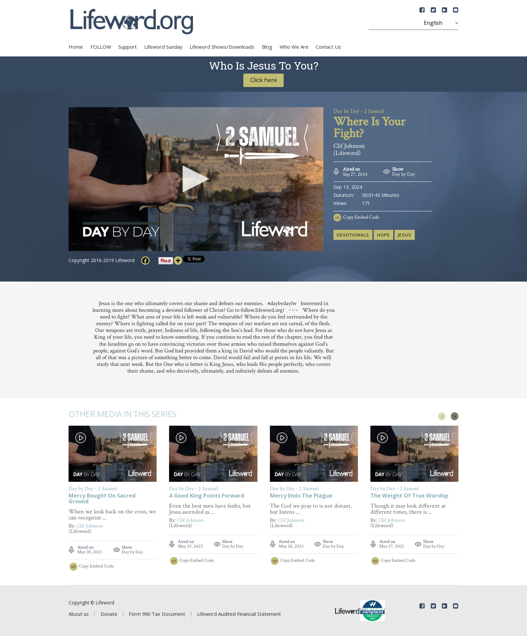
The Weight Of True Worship (409, 496)
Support (127, 46)
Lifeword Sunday (163, 46)
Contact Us (328, 46)
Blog (267, 46)
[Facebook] (145, 260)
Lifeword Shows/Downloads (222, 46)
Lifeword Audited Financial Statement (239, 613)
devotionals (353, 235)
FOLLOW (100, 46)
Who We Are (294, 46)
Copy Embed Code (361, 217)
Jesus (404, 235)
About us (79, 613)
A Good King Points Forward (206, 496)
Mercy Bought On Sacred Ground (102, 499)
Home (76, 46)
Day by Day (403, 174)
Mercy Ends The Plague (301, 496)
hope (383, 235)
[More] (178, 260)
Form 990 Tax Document (157, 613)
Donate (108, 613)
